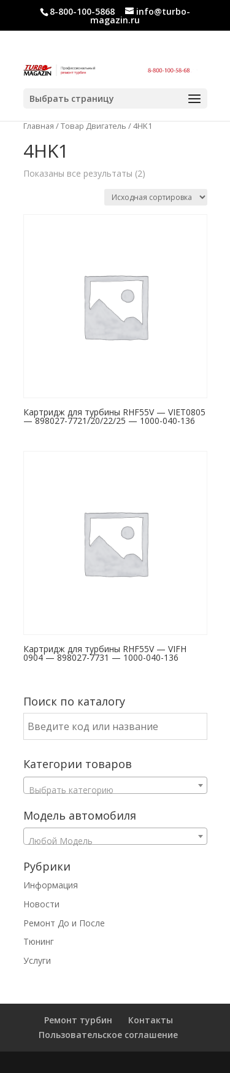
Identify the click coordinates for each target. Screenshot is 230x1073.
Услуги (37, 960)
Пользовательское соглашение (108, 1034)
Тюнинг (38, 941)
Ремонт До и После (64, 923)
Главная (38, 125)
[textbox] (115, 790)
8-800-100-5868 (82, 11)
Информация (50, 885)
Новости (41, 904)
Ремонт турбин (78, 1020)
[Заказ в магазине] (155, 197)
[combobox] (115, 785)
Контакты (150, 1020)
